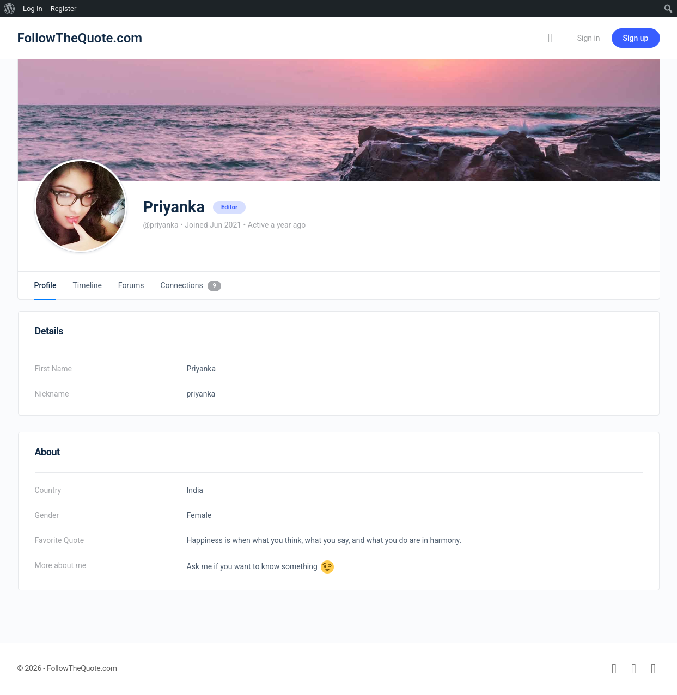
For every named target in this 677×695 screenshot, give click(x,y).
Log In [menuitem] (32, 8)
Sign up (636, 38)
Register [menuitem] (64, 8)
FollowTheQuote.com (80, 38)
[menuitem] (9, 8)
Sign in (588, 38)
